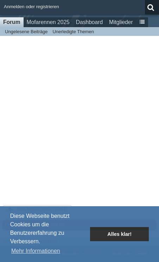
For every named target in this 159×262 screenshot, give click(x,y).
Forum (11, 22)
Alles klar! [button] (119, 234)
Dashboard (89, 22)
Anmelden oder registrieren (31, 6)
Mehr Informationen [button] (35, 251)
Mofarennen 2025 (48, 22)
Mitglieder (121, 22)
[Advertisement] (79, 119)
